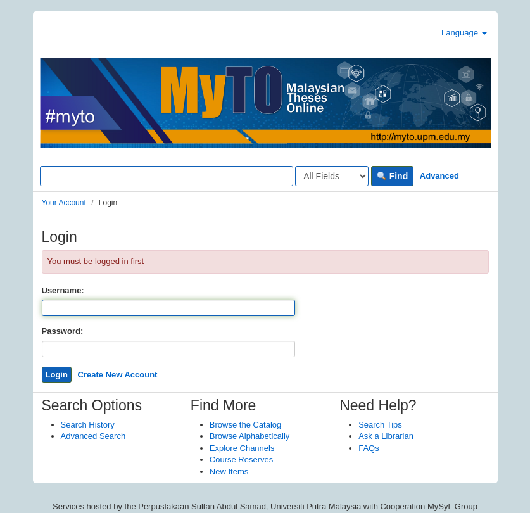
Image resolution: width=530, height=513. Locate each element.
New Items (229, 471)
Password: (63, 331)
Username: (63, 290)
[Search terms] (166, 176)
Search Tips (380, 424)
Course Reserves (241, 459)
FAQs (368, 448)
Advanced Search (93, 436)
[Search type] (332, 176)
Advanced (439, 175)
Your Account (64, 202)
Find (392, 176)
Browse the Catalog (245, 424)
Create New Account (118, 374)
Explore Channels (242, 448)
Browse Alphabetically (249, 436)
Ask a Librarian (385, 436)
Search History (88, 424)
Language (463, 32)
